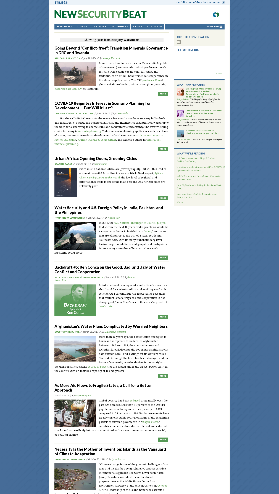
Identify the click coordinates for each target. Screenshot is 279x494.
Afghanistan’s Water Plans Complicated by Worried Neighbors (111, 326)
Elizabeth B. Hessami (115, 332)
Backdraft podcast (67, 277)
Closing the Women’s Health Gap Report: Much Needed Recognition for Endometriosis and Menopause (203, 92)
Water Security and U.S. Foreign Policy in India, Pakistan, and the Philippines (108, 210)
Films (136, 26)
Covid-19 (59, 113)
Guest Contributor (80, 113)
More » (219, 74)
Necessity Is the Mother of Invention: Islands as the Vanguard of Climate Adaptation (110, 451)
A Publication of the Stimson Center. (198, 2)
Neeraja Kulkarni (111, 58)
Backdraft (106, 306)
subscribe (179, 42)
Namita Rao (101, 164)
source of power (98, 366)
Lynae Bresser (119, 459)
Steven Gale (122, 113)
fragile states (150, 421)
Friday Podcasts (93, 277)
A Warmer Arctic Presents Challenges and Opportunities (202, 132)
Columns (98, 26)
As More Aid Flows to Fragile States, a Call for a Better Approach (103, 387)
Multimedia (119, 26)
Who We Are (64, 26)
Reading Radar (63, 164)
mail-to (221, 26)
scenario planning (89, 131)
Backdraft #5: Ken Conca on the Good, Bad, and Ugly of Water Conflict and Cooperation (109, 269)
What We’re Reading (191, 153)
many (148, 231)
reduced (135, 400)
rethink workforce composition (97, 139)
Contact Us (154, 26)
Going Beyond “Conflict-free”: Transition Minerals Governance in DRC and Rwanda (111, 50)
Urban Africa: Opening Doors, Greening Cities (95, 158)
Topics (81, 26)
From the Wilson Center (69, 217)
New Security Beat (100, 15)
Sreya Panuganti (83, 395)
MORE (163, 94)
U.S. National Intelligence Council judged (140, 222)
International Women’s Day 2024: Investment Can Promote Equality (204, 113)
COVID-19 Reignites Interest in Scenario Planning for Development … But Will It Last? (102, 105)
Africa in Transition (67, 58)
